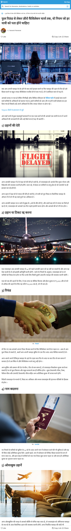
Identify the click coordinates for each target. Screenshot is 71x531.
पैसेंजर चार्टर (50, 98)
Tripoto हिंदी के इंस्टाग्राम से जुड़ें (13, 110)
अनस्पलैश (37, 444)
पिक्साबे (37, 344)
